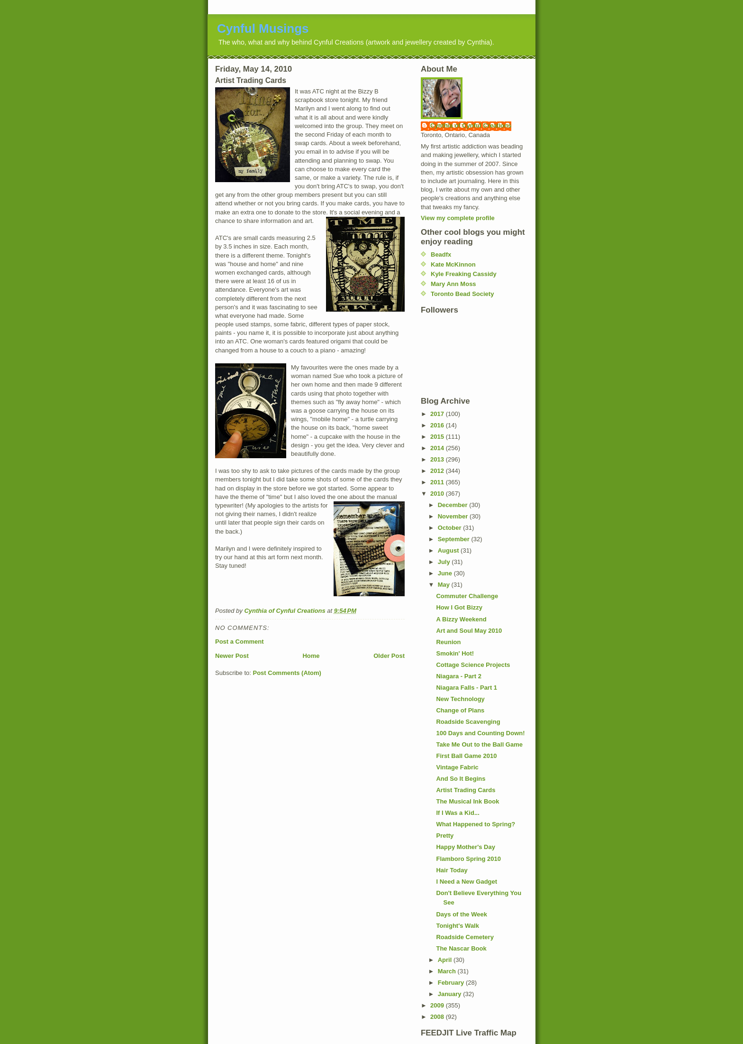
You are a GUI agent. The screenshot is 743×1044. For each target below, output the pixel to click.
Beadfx (441, 254)
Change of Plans (460, 710)
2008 (438, 1016)
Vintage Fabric (457, 767)
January (450, 994)
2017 (438, 413)
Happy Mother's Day (465, 846)
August (449, 550)
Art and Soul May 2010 (469, 630)
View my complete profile (458, 218)
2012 (438, 470)
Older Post (389, 655)
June (446, 573)
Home (310, 655)
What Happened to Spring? (475, 824)
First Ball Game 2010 (466, 755)
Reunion (448, 642)
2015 (438, 436)
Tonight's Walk (457, 925)
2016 (438, 425)
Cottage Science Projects (473, 664)
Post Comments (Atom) (287, 672)
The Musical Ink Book (467, 801)
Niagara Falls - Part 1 (466, 687)
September (454, 539)
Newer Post (232, 655)
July (445, 561)
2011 (438, 482)
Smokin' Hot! (455, 653)
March (448, 971)
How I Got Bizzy (459, 607)
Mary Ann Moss (453, 283)
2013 (438, 459)
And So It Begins (460, 778)
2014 (438, 448)
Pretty (444, 835)
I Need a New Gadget (466, 881)
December (453, 504)
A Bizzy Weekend (461, 619)
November (454, 516)
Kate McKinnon (453, 264)
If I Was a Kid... (457, 812)
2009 (438, 1005)
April (445, 959)
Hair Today (451, 870)
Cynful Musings (263, 28)
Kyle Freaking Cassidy (464, 273)
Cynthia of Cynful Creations (470, 125)
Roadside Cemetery (464, 937)
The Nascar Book (461, 948)
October (450, 527)
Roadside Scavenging (468, 721)
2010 (438, 493)
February (452, 982)
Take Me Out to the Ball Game (479, 744)
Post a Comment (239, 641)
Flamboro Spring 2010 (468, 858)
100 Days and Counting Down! (480, 733)
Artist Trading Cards (465, 790)
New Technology (460, 698)
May (445, 584)
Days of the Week (461, 914)
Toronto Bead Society (462, 293)
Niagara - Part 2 (458, 676)
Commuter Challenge (467, 596)
